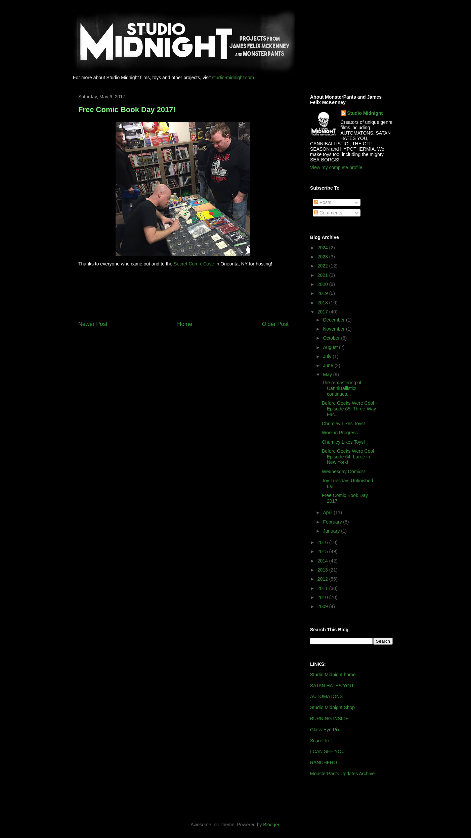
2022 (323, 265)
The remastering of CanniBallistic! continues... (341, 388)
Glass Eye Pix (324, 729)
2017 (323, 311)
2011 (323, 588)
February (333, 522)
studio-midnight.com (233, 77)
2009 (323, 606)
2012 (323, 579)
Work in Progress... (342, 432)
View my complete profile (336, 167)
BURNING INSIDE (329, 718)
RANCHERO (323, 762)
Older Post (275, 324)
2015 (323, 551)
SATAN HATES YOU (331, 685)
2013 (323, 570)
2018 (323, 302)
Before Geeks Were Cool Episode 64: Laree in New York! (348, 456)
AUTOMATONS (326, 696)
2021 (323, 275)
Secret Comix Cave (194, 263)
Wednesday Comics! (343, 471)
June (328, 365)
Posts (322, 202)
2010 (323, 597)
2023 (323, 256)
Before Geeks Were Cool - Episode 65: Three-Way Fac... (349, 408)
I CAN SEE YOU (327, 751)
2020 (323, 284)
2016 (323, 542)
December (334, 320)
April (328, 512)
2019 (323, 293)
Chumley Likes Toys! (343, 423)
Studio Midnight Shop (332, 707)
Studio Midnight (365, 113)
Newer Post (93, 324)
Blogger (271, 824)
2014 (323, 560)
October (332, 338)
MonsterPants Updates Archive (342, 773)
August (331, 347)
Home (184, 324)
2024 (323, 247)
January (332, 531)
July (328, 356)
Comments (328, 212)
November (334, 329)
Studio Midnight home (332, 674)
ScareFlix (320, 740)
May (328, 374)
